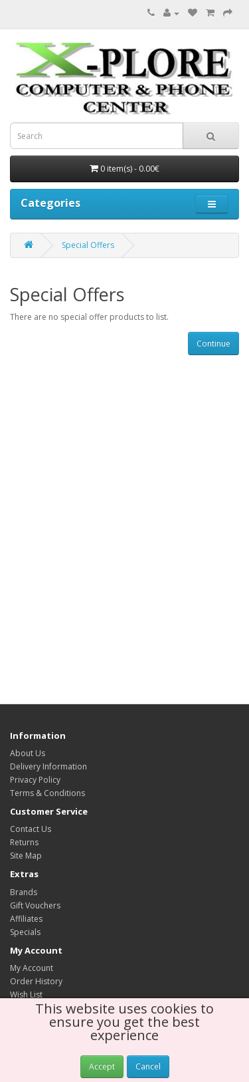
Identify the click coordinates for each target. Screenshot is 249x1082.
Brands (23, 892)
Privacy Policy (35, 779)
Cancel (148, 1066)
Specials (25, 932)
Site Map (26, 855)
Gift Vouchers (35, 905)
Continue (213, 343)
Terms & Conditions (47, 793)
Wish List (26, 994)
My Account (31, 968)
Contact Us (30, 829)
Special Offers (88, 245)
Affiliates (26, 918)
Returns (24, 842)
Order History (36, 981)
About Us (27, 753)
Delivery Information (48, 766)
